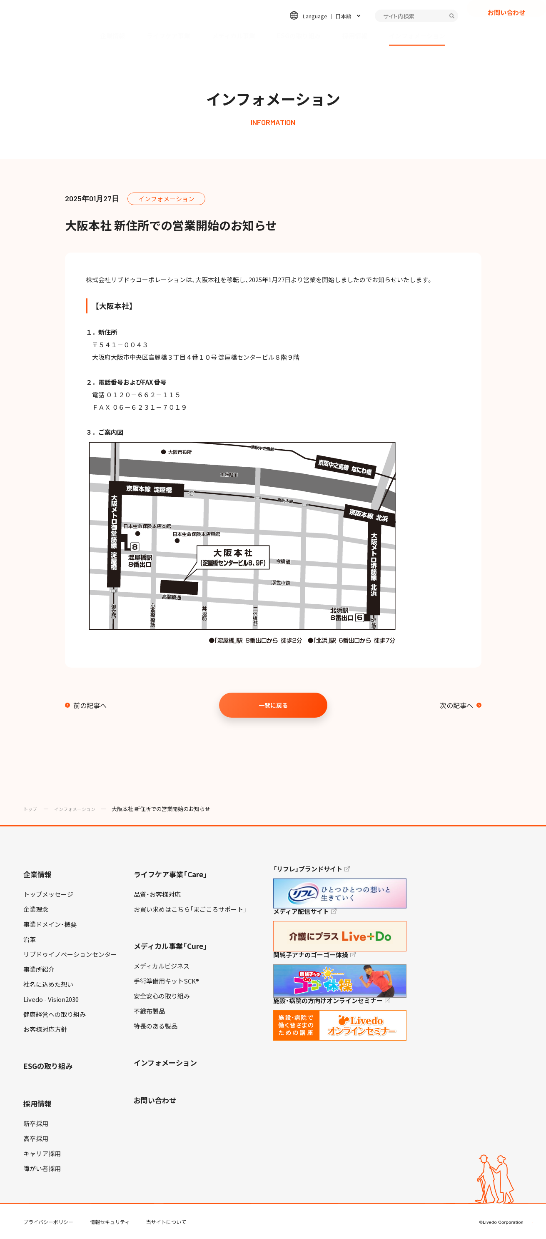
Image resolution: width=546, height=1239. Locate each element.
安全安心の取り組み (162, 996)
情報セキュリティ (110, 1222)
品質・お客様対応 (157, 894)
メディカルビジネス (161, 966)
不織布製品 (149, 1011)
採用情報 (354, 35)
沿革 (29, 939)
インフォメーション (417, 35)
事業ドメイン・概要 (50, 924)
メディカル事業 (233, 35)
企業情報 (112, 35)
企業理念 (35, 909)
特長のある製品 (155, 1026)
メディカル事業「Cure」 (170, 946)
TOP (516, 1206)
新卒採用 (35, 1123)
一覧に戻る (273, 705)
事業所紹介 (39, 969)
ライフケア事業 (168, 35)
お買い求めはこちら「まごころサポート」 (190, 909)
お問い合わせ (506, 23)
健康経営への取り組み (54, 1014)
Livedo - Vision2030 (51, 999)
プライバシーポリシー (48, 1222)
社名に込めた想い (48, 984)
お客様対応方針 (45, 1029)
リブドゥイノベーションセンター (70, 954)
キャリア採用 (42, 1153)
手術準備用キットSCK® (166, 981)
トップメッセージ (48, 894)
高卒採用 (35, 1138)
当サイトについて (166, 1222)
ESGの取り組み (299, 35)
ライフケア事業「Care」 (170, 874)
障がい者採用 (42, 1168)
